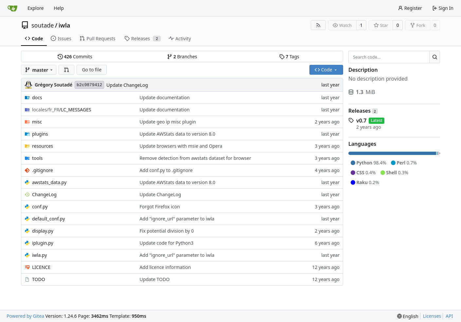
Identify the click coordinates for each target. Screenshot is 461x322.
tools (37, 158)
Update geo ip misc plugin (167, 122)
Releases (363, 110)
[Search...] (434, 57)
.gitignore (42, 170)
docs (37, 97)
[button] (66, 70)
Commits (75, 56)
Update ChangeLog (127, 85)
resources (42, 146)
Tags (289, 56)
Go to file (91, 69)
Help (59, 8)
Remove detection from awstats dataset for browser (195, 158)
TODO (38, 279)
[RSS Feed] (318, 25)
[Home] (12, 8)
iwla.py (39, 255)
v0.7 (361, 120)
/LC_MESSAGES (61, 109)
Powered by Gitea (25, 316)
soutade (42, 25)
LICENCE (41, 267)
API (449, 316)
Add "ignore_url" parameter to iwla (176, 219)
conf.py (40, 206)
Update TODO (154, 279)
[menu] (407, 316)
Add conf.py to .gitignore (166, 170)
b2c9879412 (89, 85)
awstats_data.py (49, 182)
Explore (36, 8)
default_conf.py (48, 219)
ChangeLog (44, 194)
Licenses (432, 316)
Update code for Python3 (166, 243)
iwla (64, 25)
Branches (182, 56)
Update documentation (164, 97)
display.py (42, 231)
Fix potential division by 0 (166, 231)
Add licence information (165, 267)
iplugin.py (42, 243)
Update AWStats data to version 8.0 (177, 134)
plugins (40, 134)
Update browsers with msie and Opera (180, 146)
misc (37, 122)
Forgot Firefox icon (159, 206)
